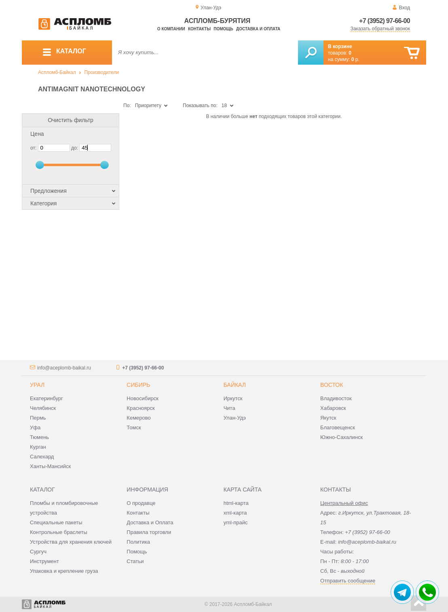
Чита (229, 408)
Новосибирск (142, 398)
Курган (38, 447)
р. (355, 59)
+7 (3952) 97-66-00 (384, 20)
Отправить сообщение (347, 581)
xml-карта (235, 513)
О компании (171, 29)
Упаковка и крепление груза (64, 571)
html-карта (236, 503)
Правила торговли (149, 532)
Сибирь (138, 385)
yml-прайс (236, 522)
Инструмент (44, 561)
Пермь (38, 418)
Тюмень (39, 437)
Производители (101, 72)
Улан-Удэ (235, 418)
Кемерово (138, 418)
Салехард (42, 457)
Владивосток (336, 398)
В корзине (340, 46)
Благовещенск (337, 427)
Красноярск (140, 408)
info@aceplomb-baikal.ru (64, 368)
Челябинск (43, 408)
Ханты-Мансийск (50, 466)
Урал (37, 385)
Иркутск (233, 398)
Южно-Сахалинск (341, 437)
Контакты (199, 29)
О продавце (141, 503)
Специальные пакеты (56, 522)
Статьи (135, 561)
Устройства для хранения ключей (71, 542)
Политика (138, 542)
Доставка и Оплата (150, 522)
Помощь (223, 29)
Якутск (328, 418)
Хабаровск (333, 408)
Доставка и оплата (258, 29)
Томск (134, 427)
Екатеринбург (46, 398)
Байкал (235, 385)
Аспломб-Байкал (57, 72)
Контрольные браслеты (58, 532)
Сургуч (38, 552)
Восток (331, 385)
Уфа (35, 427)
